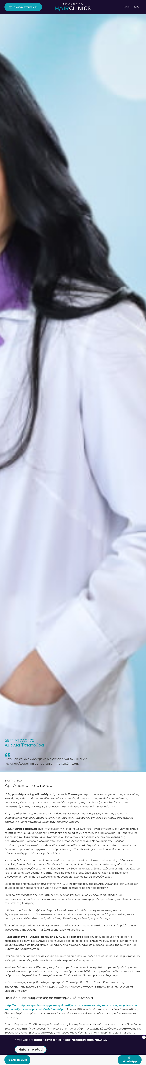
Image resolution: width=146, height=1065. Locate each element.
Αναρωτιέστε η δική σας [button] (61, 1039)
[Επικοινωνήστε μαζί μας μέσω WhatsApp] (130, 1059)
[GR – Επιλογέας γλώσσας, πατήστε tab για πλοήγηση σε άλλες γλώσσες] (137, 7)
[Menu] (127, 7)
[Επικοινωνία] (17, 1059)
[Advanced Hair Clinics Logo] (73, 7)
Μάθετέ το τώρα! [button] (30, 1049)
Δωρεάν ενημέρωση (25, 7)
